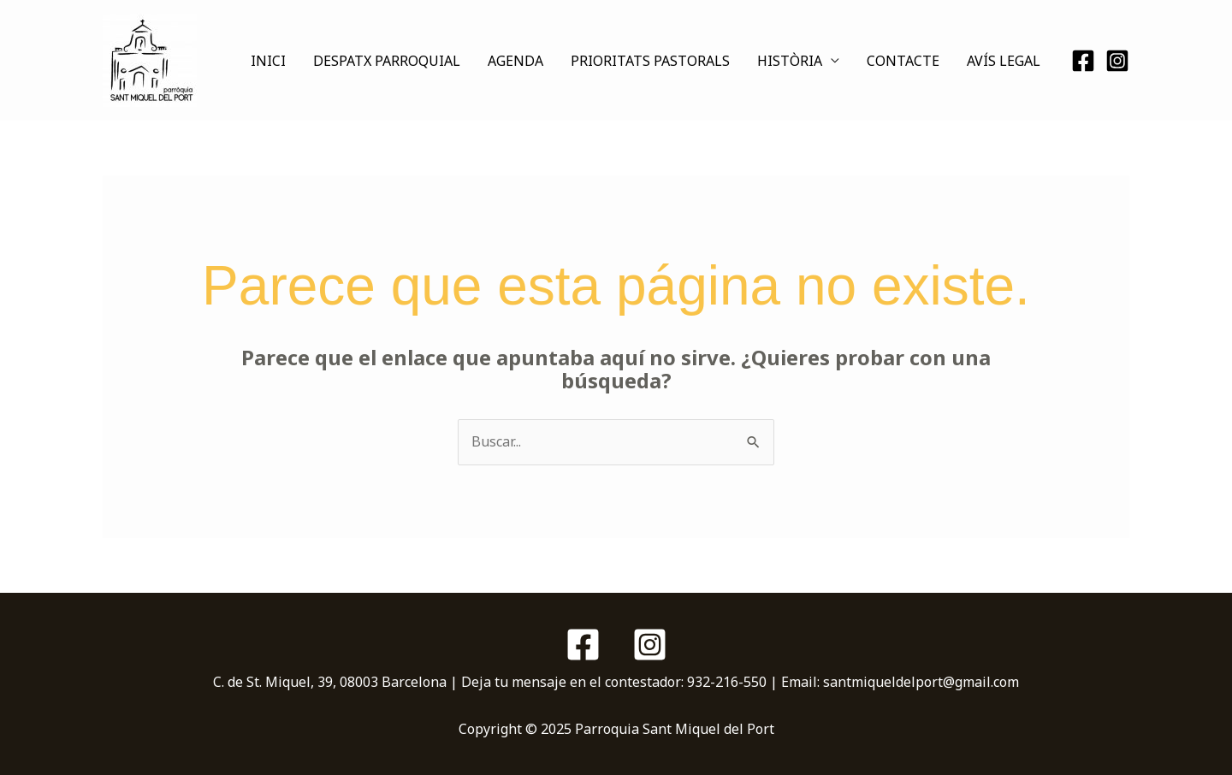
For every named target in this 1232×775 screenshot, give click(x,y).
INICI (268, 60)
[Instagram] (1117, 61)
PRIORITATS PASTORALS (650, 60)
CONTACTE (903, 60)
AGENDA (515, 60)
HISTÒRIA (789, 60)
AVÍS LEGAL (1003, 60)
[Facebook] (1083, 61)
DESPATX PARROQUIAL (386, 60)
